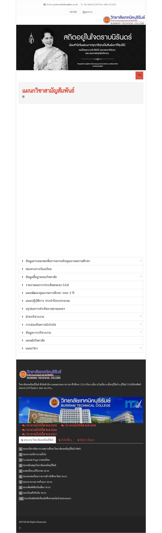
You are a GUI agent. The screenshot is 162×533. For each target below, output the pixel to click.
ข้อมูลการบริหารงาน (36, 332)
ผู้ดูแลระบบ (88, 11)
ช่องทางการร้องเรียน (36, 269)
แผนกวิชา (29, 348)
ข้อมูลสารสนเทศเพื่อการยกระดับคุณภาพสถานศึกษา (55, 261)
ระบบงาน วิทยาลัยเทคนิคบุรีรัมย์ (37, 439)
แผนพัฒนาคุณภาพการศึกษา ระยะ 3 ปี (47, 293)
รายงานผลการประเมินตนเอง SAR (45, 285)
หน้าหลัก (73, 11)
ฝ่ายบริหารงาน (32, 316)
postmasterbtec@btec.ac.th (65, 4)
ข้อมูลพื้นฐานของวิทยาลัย (39, 277)
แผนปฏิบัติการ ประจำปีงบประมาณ (45, 300)
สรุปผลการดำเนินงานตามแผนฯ (43, 308)
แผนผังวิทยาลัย (33, 340)
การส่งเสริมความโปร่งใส (38, 324)
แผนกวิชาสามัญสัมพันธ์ (48, 90)
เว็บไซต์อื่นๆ (65, 439)
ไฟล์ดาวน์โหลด (86, 439)
